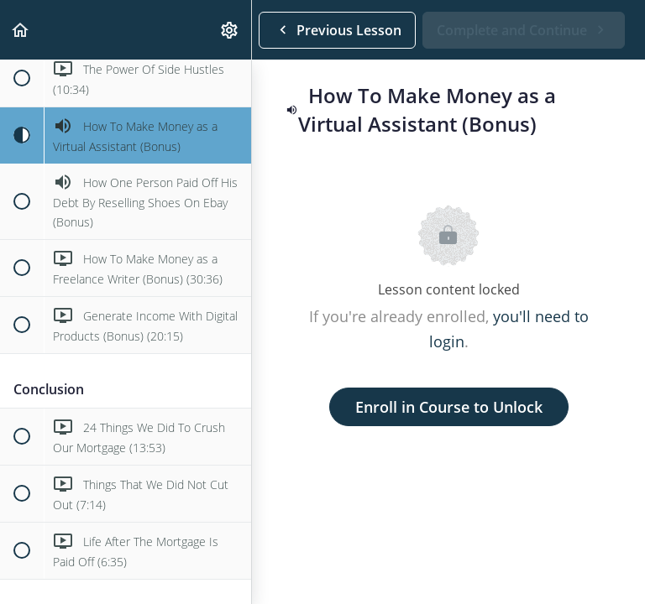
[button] (21, 30)
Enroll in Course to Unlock (449, 407)
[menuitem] (230, 30)
